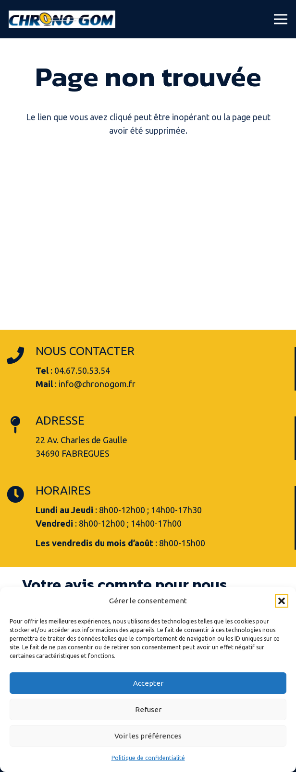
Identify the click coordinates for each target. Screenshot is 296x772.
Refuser (148, 709)
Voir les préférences (148, 736)
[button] (281, 601)
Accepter (148, 683)
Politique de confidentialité (148, 758)
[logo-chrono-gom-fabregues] (62, 19)
